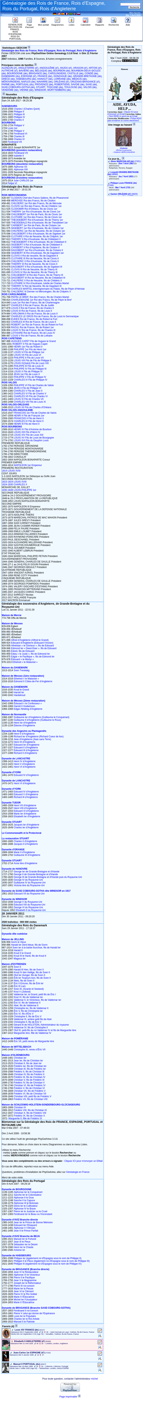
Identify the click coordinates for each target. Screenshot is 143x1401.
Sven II (17, 967)
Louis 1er (12, 128)
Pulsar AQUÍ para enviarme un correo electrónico (124, 119)
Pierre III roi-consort (24, 1285)
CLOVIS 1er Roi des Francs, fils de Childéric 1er (36, 206)
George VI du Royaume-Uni (28, 907)
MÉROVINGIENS (11, 81)
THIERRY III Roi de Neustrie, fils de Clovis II (34, 264)
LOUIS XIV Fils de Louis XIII (28, 435)
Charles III (19, 136)
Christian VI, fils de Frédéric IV (30, 1085)
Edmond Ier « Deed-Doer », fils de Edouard (33, 648)
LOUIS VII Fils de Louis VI (27, 355)
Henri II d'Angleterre (24, 733)
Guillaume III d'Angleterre (27, 855)
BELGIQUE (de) (43, 70)
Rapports (99, 24)
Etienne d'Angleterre (24, 725)
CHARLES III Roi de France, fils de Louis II (33, 322)
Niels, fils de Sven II (24, 980)
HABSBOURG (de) (26, 79)
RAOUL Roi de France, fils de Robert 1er (32, 327)
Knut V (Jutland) (22, 991)
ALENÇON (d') (9, 68)
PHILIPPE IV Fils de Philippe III (30, 368)
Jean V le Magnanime (25, 1280)
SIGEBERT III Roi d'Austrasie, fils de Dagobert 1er (37, 253)
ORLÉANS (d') (61, 81)
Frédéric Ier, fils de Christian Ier (30, 1066)
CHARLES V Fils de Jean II (28, 390)
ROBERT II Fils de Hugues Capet (29, 344)
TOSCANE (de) (55, 87)
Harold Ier (19, 692)
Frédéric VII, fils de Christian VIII (31, 1099)
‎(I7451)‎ (125, 161)
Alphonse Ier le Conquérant (28, 1192)
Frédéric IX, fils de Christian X (29, 1115)
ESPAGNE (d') (28, 76)
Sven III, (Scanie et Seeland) (29, 989)
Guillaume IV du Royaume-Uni (30, 882)
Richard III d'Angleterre (26, 797)
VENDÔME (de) (10, 90)
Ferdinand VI (20, 133)
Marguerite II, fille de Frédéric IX (25, 1118)
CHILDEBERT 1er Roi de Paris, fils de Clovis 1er (36, 214)
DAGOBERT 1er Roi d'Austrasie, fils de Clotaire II (37, 250)
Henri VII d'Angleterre (25, 805)
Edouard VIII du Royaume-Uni (29, 904)
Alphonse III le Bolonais (26, 1203)
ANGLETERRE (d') (28, 68)
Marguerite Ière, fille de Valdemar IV (32, 1033)
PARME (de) (8, 84)
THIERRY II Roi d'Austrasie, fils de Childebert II (35, 239)
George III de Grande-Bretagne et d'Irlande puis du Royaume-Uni (48, 877)
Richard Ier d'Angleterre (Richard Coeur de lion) (39, 736)
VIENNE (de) (26, 90)
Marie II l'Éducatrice (24, 1296)
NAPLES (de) (28, 81)
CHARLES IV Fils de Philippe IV (30, 379)
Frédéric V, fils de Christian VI (29, 1088)
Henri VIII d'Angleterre (25, 808)
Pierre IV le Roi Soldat (25, 1294)
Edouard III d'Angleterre (26, 750)
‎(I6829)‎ (124, 194)
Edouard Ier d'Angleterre (26, 744)
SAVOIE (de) (77, 84)
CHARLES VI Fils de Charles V (30, 393)
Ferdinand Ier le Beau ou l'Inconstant (33, 1214)
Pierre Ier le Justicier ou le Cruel (30, 1211)
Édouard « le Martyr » (22, 659)
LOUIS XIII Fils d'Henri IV (27, 432)
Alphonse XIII (21, 169)
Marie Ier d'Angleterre (25, 813)
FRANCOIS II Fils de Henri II (29, 418)
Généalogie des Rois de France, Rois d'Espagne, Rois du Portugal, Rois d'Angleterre (49, 50)
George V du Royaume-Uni (28, 902)
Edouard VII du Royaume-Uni (29, 893)
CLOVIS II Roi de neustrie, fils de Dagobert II (34, 255)
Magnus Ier (20, 958)
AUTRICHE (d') (10, 70)
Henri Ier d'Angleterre (25, 722)
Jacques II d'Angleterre (26, 844)
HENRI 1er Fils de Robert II (28, 346)
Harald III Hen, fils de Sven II (29, 969)
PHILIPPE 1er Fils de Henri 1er (30, 349)
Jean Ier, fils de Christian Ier (28, 1060)
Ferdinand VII (15, 142)
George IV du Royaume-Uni (28, 879)
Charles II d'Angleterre (25, 841)
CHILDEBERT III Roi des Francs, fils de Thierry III (37, 275)
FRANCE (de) (45, 76)
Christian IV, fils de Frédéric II (29, 1074)
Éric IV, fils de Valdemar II (27, 1002)
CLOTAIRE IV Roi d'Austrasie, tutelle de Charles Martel (40, 283)
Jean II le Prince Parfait (26, 1230)
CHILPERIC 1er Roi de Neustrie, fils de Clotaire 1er (38, 231)
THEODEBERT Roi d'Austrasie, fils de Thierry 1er (37, 220)
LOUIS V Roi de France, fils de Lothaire (31, 335)
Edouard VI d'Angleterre (26, 811)
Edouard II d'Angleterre (26, 747)
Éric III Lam (20, 986)
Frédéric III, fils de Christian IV (29, 1077)
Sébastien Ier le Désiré (26, 1244)
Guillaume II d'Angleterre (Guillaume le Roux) (37, 720)
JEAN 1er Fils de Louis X (27, 374)
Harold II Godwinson (24, 706)
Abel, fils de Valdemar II (26, 1005)
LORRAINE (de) (62, 79)
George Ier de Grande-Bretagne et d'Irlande (36, 871)
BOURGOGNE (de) (17, 73)
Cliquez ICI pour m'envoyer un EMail (83, 1161)
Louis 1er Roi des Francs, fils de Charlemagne (35, 302)
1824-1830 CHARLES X (14, 484)
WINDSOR (40, 90)
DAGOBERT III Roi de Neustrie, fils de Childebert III (38, 277)
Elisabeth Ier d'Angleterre (27, 816)
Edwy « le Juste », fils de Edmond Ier (30, 653)
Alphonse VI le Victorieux (27, 1274)
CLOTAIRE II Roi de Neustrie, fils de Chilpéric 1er (37, 236)
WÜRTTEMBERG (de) (59, 90)
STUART (40, 87)
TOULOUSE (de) (73, 87)
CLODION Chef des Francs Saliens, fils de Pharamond (39, 197)
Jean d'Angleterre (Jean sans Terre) (32, 739)
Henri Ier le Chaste (23, 1247)
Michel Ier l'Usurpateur (25, 1299)
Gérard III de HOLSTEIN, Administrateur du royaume (41, 1024)
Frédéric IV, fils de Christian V (29, 1082)
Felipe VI (12, 183)
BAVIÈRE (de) (26, 70)
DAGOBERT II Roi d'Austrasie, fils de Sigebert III (36, 266)
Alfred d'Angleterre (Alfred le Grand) (30, 640)
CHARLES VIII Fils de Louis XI (30, 401)
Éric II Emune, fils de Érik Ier (28, 983)
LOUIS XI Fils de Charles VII (29, 399)
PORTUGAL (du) (25, 84)
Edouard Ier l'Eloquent (25, 1225)
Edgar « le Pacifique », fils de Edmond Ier (32, 656)
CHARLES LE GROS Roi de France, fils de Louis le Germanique (45, 316)
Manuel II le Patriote (24, 1321)
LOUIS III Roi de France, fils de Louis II (31, 310)
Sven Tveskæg (21, 670)
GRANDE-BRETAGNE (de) (87, 76)
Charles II (19, 120)
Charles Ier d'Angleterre (26, 827)
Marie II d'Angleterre (24, 852)
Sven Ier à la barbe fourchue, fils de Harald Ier (36, 947)
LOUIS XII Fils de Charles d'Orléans (32, 407)
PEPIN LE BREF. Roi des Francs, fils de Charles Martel (40, 297)
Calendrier (86, 24)
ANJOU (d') (66, 68)
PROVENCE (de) (44, 84)
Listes (71, 24)
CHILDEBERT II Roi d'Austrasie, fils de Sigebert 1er (38, 233)
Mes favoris (134, 13)
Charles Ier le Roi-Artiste (26, 1319)
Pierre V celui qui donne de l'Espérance (34, 1313)
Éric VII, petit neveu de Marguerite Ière (34, 1041)
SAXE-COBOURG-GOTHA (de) (18, 87)
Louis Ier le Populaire (25, 1316)
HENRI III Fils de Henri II (26, 424)
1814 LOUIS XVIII (11, 470)
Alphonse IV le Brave (25, 1208)
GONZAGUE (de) (62, 76)
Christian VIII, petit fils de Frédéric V (32, 1096)
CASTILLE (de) (75, 73)
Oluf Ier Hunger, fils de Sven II (29, 975)
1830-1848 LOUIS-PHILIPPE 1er (19, 490)
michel (94, 1378)
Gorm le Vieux (18, 942)
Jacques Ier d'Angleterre (26, 824)
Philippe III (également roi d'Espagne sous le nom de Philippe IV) (48, 1263)
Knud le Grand (21, 689)
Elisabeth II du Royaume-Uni (31, 910)
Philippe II (19, 111)
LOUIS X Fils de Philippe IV (28, 371)
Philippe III (19, 114)
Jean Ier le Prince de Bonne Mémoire (33, 1222)
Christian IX (20, 1107)
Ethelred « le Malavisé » (25, 662)
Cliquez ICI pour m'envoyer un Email (122, 113)
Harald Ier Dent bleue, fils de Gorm (29, 944)
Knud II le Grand (22, 953)
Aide (128, 24)
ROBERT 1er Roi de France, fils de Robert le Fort (37, 324)
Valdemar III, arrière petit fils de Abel (33, 1019)
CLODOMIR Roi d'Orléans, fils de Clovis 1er (34, 209)
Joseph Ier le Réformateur (27, 1283)
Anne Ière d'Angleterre (25, 863)
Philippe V (19, 125)
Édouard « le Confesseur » (28, 703)
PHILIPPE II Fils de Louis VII (29, 357)
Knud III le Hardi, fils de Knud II (30, 955)
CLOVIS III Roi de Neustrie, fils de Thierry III (34, 269)
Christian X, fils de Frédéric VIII (30, 1113)
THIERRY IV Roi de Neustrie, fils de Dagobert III (36, 286)
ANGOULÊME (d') (49, 68)
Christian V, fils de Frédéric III (29, 1080)
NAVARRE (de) (45, 81)
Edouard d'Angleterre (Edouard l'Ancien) (32, 642)
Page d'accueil (29, 25)
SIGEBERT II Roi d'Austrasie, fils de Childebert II (36, 244)
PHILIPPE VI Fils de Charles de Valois (34, 385)
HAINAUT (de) (44, 79)
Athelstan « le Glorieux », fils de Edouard (32, 645)
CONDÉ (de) (91, 73)
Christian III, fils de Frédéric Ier (30, 1068)
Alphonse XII (20, 166)
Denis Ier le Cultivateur (26, 1206)
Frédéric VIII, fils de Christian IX (30, 1110)
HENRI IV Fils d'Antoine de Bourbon (32, 429)
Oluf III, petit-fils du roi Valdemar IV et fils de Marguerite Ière (45, 1030)
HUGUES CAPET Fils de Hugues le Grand (33, 341)
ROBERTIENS (62, 84)
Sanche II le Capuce (24, 1200)
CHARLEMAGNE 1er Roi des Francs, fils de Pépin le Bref (41, 299)
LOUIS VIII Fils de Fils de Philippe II (32, 360)
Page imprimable (68, 1396)
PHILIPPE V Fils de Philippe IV (30, 377)
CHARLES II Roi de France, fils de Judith (32, 305)
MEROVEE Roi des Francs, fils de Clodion (33, 200)
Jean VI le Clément (24, 1291)
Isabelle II (19, 155)
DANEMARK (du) (11, 76)
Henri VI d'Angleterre (25, 766)
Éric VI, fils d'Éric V (24, 1013)
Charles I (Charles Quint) (27, 108)
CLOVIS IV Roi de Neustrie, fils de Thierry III (34, 272)
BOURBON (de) (61, 70)
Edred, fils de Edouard (22, 651)
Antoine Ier (19, 1250)
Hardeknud (19, 695)
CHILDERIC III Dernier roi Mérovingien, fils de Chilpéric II (41, 291)
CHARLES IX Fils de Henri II (29, 421)
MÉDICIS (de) (79, 79)
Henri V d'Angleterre (24, 764)
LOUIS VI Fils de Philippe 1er (29, 352)
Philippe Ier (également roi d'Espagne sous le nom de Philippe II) (48, 1258)
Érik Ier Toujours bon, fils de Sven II (32, 978)
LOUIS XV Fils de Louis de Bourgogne (34, 437)
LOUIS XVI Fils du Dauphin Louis (31, 440)
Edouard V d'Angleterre (26, 794)
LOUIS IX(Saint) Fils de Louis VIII (31, 363)
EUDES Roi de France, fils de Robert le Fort (34, 319)
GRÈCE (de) (8, 79)
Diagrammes (57, 24)
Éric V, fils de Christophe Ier (28, 1011)
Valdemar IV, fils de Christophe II (31, 1027)
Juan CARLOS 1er (23, 180)
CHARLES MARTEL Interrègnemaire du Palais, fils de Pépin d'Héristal (47, 288)
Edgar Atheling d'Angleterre (28, 709)
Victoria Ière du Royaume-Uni (29, 885)
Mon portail (43, 24)
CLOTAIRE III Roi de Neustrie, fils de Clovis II (35, 258)
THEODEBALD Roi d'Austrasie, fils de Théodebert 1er (39, 222)
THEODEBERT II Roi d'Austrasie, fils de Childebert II (38, 242)
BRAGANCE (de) (38, 73)
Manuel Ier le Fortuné (25, 1239)
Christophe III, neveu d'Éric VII (30, 1049)
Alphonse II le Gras (24, 1197)
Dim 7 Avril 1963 (126, 163)
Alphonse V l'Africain (24, 1228)
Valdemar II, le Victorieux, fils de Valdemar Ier (37, 1000)
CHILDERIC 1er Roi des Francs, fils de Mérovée (36, 203)
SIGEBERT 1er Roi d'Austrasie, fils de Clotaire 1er (37, 228)
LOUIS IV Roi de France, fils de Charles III (33, 330)
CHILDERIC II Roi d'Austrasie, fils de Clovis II (35, 261)
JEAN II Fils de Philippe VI (27, 388)
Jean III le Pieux (22, 1241)
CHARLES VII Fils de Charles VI (31, 396)
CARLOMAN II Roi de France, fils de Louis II (34, 313)
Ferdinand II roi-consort (26, 1310)
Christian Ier (20, 1057)
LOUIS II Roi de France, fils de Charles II (32, 308)
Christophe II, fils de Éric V (27, 1016)
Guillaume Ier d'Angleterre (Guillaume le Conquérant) (41, 717)
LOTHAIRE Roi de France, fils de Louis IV (33, 333)
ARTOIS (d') (95, 68)
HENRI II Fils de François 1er (29, 415)
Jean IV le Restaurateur (26, 1272)
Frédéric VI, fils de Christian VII (30, 1093)
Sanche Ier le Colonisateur (27, 1194)
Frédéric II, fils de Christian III (29, 1071)
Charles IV (19, 139)
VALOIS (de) (89, 87)
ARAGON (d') (80, 68)
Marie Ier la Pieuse (23, 1288)
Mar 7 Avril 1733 (122, 187)
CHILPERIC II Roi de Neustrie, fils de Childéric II (36, 280)
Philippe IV (19, 117)
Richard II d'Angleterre (25, 753)
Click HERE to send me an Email (123, 116)
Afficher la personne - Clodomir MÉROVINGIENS (124, 151)
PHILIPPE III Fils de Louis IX (29, 366)
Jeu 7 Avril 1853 (125, 176)
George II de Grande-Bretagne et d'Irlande (36, 874)
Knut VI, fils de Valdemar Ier (28, 997)
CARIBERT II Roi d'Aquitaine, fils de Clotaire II (35, 247)
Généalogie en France (78, 1172)
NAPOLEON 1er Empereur (28, 465)
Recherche (113, 24)
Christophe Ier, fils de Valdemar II (31, 1008)
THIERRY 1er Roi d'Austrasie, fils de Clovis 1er (35, 211)
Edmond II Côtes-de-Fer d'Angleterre (33, 681)
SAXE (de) (91, 84)
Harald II (18, 950)
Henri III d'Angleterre (24, 742)
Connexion (8, 15)
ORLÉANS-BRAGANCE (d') (85, 81)
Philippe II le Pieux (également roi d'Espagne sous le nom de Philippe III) (52, 1261)
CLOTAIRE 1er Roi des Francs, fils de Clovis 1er (36, 217)
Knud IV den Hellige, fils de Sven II (32, 972)
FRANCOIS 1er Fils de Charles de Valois (35, 412)
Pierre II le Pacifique (24, 1277)
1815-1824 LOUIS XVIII (14, 481)
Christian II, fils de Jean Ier (28, 1063)
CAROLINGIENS (57, 73)
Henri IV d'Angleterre (25, 761)
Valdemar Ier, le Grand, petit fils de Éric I (35, 994)
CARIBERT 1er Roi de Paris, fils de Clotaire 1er (36, 225)
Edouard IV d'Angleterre (26, 775)
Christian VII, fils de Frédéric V (30, 1091)
